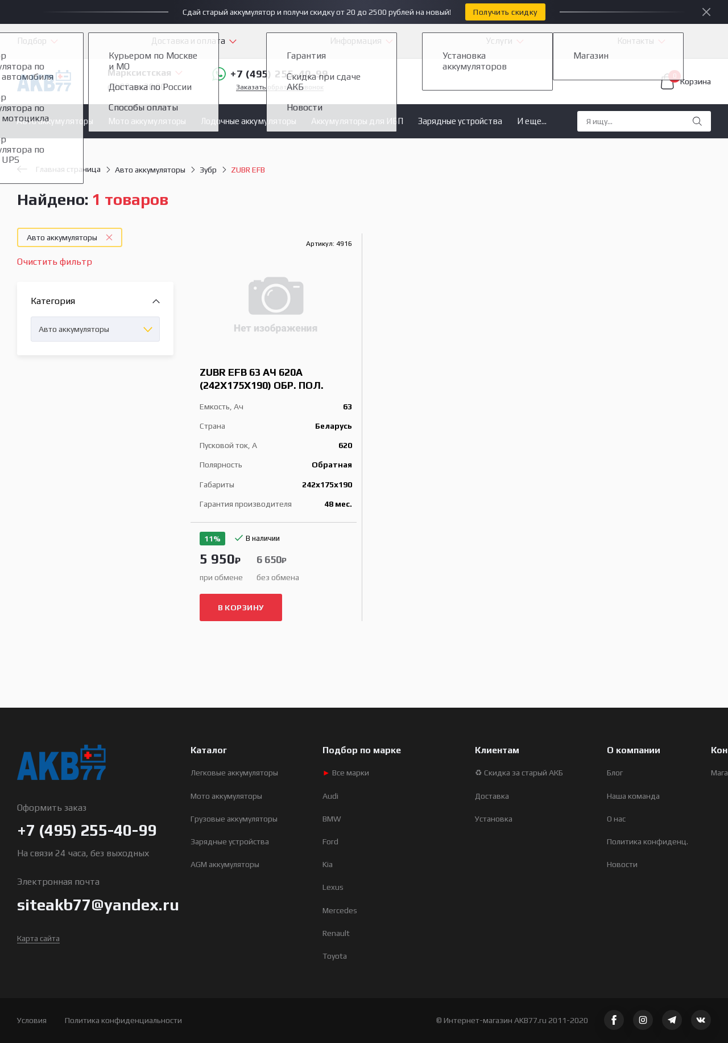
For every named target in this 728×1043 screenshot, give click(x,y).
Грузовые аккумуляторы (234, 818)
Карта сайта (38, 938)
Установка (493, 818)
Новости (622, 864)
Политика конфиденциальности (123, 1020)
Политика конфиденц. (647, 841)
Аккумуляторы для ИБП (357, 121)
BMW (331, 818)
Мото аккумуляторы (147, 121)
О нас (616, 818)
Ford (330, 841)
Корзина (686, 81)
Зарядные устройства (460, 121)
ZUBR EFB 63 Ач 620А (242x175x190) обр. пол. (262, 378)
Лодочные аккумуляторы (248, 121)
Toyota (334, 955)
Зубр (208, 169)
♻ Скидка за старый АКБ (519, 772)
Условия (32, 1020)
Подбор (32, 41)
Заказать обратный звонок (280, 87)
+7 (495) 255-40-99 (270, 74)
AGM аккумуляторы (225, 864)
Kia (327, 864)
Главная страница (59, 169)
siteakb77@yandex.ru (98, 905)
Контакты (635, 41)
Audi (330, 795)
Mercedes (339, 910)
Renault (336, 933)
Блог (615, 772)
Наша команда (633, 795)
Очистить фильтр (54, 261)
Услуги (499, 41)
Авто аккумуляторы (54, 121)
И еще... (532, 121)
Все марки (345, 772)
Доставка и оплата (188, 41)
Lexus (333, 887)
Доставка (492, 795)
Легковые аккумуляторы (234, 772)
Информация (356, 41)
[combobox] (95, 329)
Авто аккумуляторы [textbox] (74, 329)
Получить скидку (505, 12)
